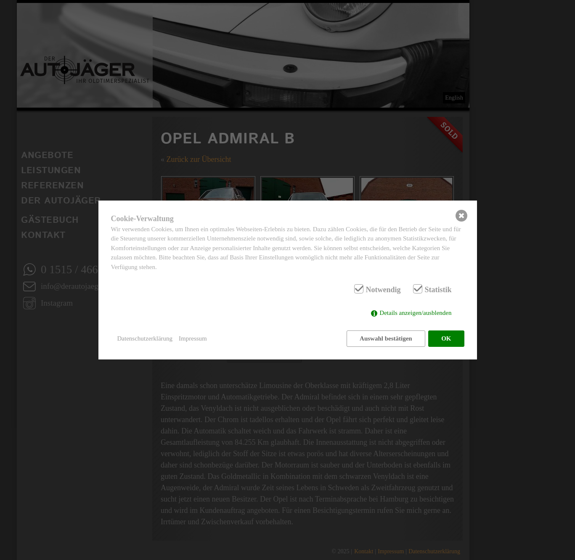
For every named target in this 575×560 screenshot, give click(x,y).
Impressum (193, 338)
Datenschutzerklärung (145, 338)
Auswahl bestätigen (386, 338)
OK (446, 338)
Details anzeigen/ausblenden (415, 312)
